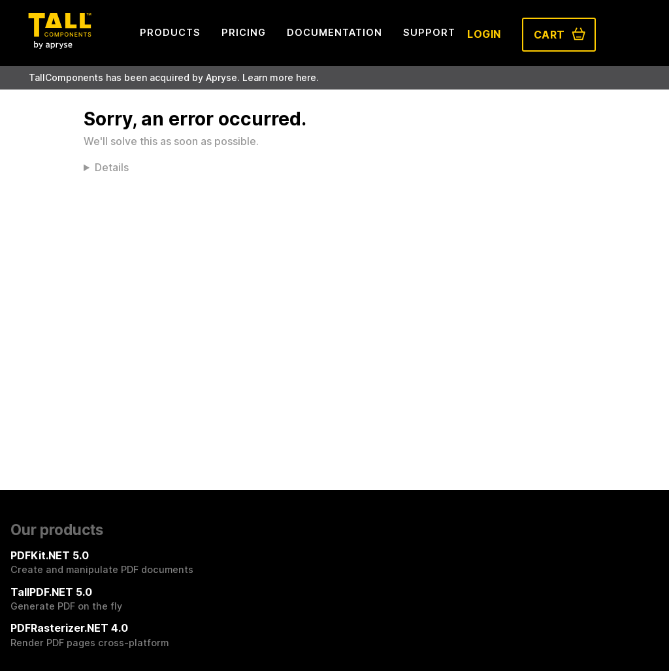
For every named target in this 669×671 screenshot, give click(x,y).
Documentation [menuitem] (334, 32)
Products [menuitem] (170, 32)
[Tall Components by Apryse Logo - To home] (59, 45)
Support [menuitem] (429, 32)
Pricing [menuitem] (243, 32)
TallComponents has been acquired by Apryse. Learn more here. (174, 77)
